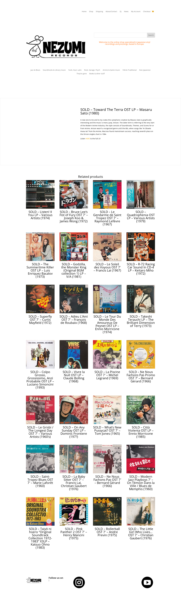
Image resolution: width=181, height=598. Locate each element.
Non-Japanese (144, 70)
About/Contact (111, 12)
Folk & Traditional (130, 70)
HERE (88, 138)
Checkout (146, 12)
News (126, 12)
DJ (120, 12)
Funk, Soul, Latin (75, 70)
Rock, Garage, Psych (92, 70)
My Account (135, 12)
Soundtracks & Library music (54, 70)
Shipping (99, 12)
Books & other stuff (97, 74)
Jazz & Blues (35, 70)
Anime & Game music (111, 70)
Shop (91, 12)
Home (84, 12)
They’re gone (82, 74)
